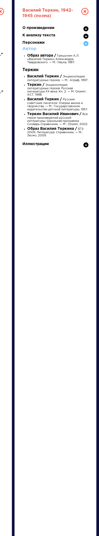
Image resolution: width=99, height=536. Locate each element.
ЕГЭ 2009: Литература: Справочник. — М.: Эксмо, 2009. (55, 132)
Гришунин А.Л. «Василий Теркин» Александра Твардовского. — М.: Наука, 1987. (53, 59)
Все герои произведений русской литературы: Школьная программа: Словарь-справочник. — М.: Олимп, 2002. (57, 119)
